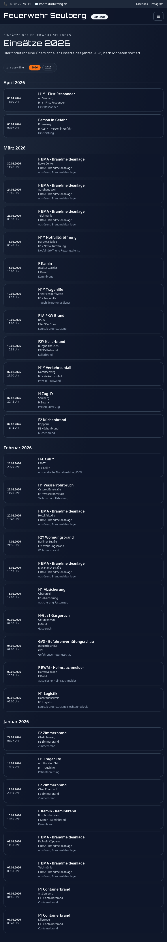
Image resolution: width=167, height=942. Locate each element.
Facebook (142, 4)
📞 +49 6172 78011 (17, 4)
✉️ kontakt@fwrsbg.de (50, 4)
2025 (48, 67)
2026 (35, 67)
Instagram (157, 4)
